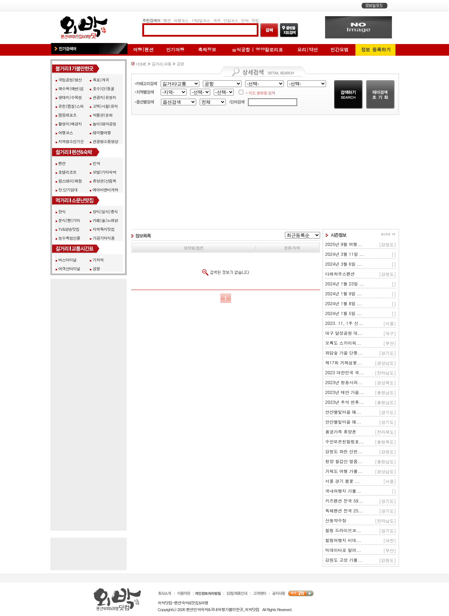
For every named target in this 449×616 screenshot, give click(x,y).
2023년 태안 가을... (344, 392)
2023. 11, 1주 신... (344, 323)
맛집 (255, 20)
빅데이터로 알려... (343, 550)
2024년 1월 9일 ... (343, 293)
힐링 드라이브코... (343, 530)
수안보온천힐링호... (344, 441)
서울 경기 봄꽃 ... (342, 481)
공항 (180, 64)
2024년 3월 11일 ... (344, 254)
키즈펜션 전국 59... (344, 501)
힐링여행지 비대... (343, 540)
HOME (141, 64)
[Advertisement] (265, 172)
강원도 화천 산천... (344, 451)
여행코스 (181, 20)
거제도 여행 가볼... (344, 471)
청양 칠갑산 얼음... (344, 461)
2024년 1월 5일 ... (343, 313)
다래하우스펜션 (340, 274)
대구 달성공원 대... (344, 333)
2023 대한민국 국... (344, 372)
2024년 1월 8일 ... (343, 303)
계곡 (216, 20)
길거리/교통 (161, 64)
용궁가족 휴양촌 (340, 432)
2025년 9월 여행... (343, 244)
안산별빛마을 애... (343, 412)
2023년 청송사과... (344, 382)
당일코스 (230, 20)
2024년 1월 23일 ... (344, 284)
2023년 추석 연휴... (344, 402)
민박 (244, 20)
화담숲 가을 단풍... (344, 353)
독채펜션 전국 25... (344, 510)
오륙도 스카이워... (343, 343)
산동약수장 (336, 520)
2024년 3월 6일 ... (343, 264)
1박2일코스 (200, 20)
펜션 (167, 20)
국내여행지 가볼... (343, 491)
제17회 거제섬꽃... (343, 362)
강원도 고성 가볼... (344, 560)
